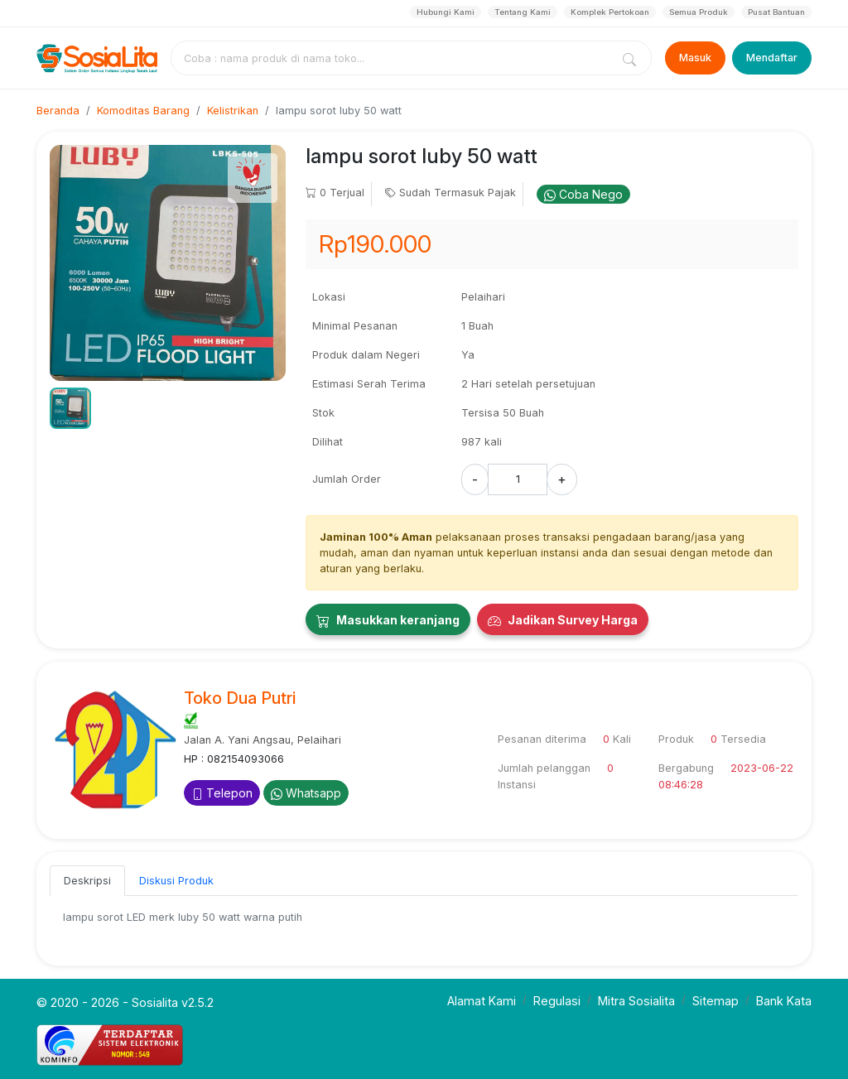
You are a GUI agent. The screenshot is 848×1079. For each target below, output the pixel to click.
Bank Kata (784, 1001)
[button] (70, 408)
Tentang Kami (522, 12)
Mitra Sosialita (636, 1001)
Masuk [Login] (695, 57)
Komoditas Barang (143, 110)
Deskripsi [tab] (87, 880)
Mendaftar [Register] (771, 57)
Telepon (222, 793)
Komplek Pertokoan (610, 12)
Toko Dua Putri (240, 698)
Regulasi (557, 1001)
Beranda (58, 110)
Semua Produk (698, 12)
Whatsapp (306, 793)
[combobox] (394, 58)
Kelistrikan (232, 110)
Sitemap (715, 1001)
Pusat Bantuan (776, 12)
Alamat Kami (481, 1001)
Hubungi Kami (446, 12)
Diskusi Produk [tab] (176, 880)
